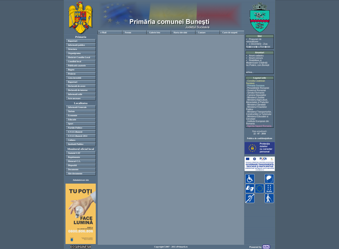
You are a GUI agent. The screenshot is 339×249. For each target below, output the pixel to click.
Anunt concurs (256, 58)
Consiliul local (74, 61)
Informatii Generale (77, 107)
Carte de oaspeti (229, 32)
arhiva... (250, 72)
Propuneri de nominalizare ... (253, 40)
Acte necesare (74, 98)
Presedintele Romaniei (258, 88)
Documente (73, 169)
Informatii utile (75, 94)
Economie (72, 115)
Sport (70, 123)
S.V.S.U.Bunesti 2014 (77, 136)
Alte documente (75, 173)
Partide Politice (75, 128)
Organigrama (74, 53)
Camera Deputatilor (256, 95)
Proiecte (71, 74)
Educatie (72, 119)
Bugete (71, 69)
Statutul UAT (74, 153)
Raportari (72, 41)
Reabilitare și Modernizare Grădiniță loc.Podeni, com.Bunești (257, 62)
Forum (128, 32)
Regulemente (74, 157)
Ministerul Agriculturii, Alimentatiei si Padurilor (257, 101)
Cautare (202, 32)
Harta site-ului (180, 32)
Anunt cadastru (256, 55)
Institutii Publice (75, 144)
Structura (72, 49)
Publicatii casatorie (77, 65)
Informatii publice (76, 45)
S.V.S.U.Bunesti (75, 132)
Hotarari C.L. (74, 161)
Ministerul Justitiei (255, 97)
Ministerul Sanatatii (256, 104)
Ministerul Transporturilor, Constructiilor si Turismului (259, 113)
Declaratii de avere (76, 86)
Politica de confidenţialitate (259, 138)
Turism (71, 111)
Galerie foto (154, 32)
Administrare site (81, 180)
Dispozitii (72, 165)
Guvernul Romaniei (256, 90)
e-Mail (103, 32)
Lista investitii (74, 78)
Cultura (71, 140)
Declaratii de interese (77, 90)
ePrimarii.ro (182, 247)
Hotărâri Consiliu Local (79, 57)
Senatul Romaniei (255, 93)
